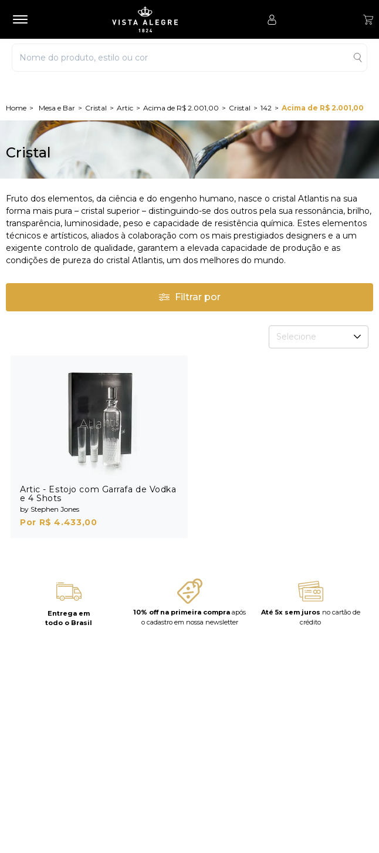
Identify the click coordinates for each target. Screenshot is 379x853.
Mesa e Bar (57, 107)
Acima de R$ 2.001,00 (181, 107)
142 (266, 107)
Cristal (96, 107)
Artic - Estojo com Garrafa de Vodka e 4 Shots (98, 493)
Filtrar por (189, 297)
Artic (125, 107)
